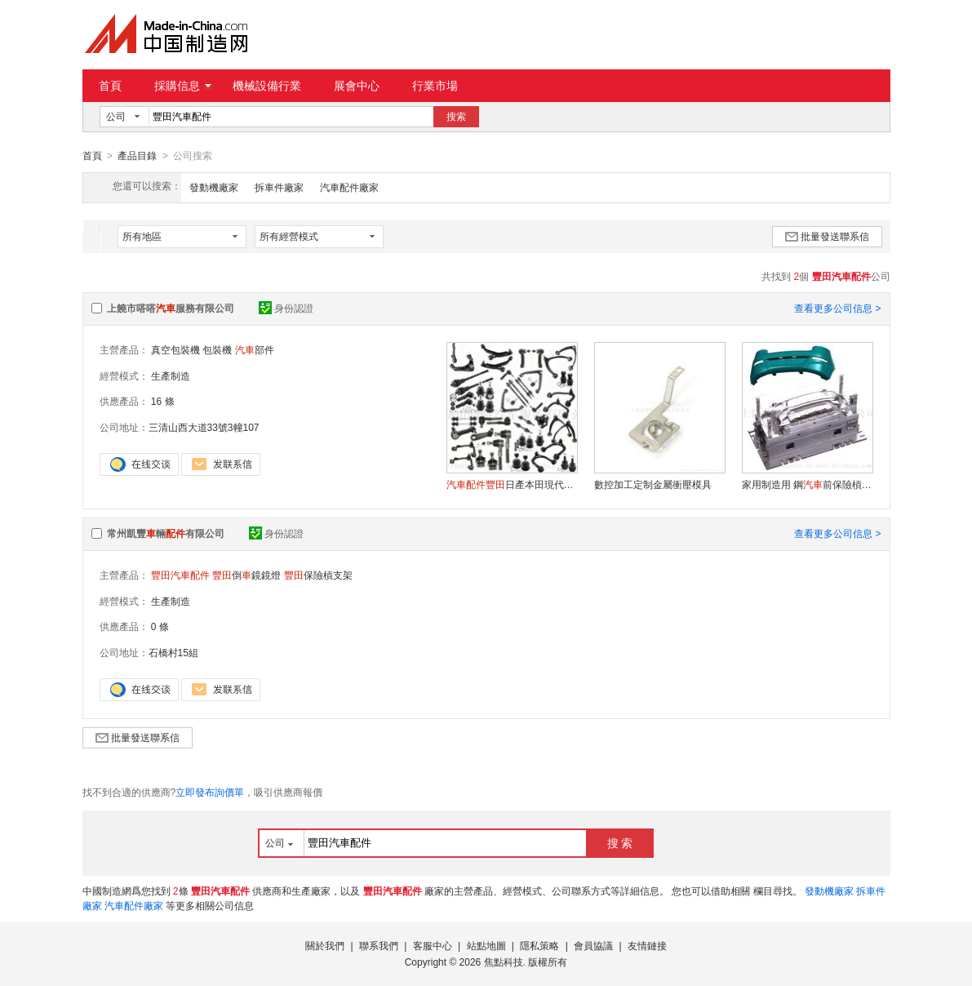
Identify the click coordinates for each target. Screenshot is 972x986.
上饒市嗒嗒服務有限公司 (170, 307)
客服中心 (432, 945)
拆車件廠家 (279, 187)
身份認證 (286, 307)
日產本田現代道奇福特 (511, 484)
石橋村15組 (173, 652)
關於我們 (324, 945)
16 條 (163, 400)
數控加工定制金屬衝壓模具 (653, 484)
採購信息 (182, 85)
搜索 (456, 116)
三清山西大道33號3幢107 (204, 427)
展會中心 (356, 85)
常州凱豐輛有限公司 (165, 533)
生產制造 (170, 375)
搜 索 (620, 842)
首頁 (110, 85)
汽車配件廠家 (349, 187)
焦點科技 (503, 961)
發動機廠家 (213, 187)
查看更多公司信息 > (837, 307)
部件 (254, 349)
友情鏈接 (647, 945)
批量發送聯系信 (827, 235)
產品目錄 (137, 156)
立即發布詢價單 (209, 791)
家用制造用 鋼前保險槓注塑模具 (807, 484)
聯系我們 (378, 945)
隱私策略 (539, 945)
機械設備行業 (267, 85)
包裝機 (217, 349)
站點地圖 (486, 945)
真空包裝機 (175, 349)
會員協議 (593, 945)
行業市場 (435, 85)
